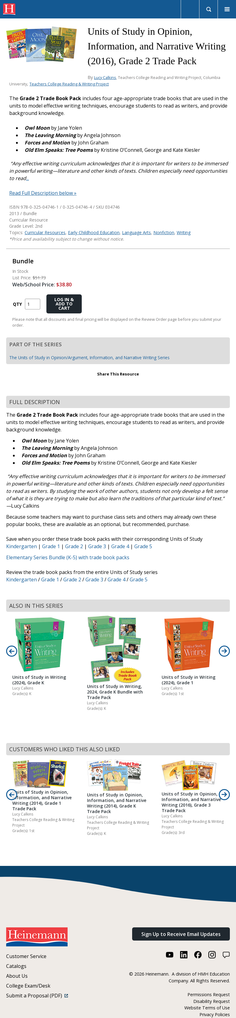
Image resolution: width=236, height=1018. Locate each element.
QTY (17, 304)
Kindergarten (21, 546)
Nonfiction (163, 232)
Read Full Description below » (43, 193)
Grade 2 (74, 546)
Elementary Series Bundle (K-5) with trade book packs (67, 557)
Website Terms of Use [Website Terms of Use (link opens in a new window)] (207, 1008)
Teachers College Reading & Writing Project (69, 84)
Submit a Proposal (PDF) (37, 995)
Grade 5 (143, 546)
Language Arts (136, 232)
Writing (184, 232)
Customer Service (26, 956)
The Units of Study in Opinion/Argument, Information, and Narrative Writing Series (89, 357)
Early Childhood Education (94, 232)
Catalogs (16, 966)
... (27, 178)
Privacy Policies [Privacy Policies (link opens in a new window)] (214, 1014)
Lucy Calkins (105, 77)
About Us (17, 976)
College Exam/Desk (28, 985)
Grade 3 (97, 546)
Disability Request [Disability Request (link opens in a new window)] (211, 1001)
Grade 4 (120, 546)
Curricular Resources (45, 232)
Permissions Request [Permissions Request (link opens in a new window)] (208, 994)
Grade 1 (51, 546)
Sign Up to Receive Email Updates (181, 934)
